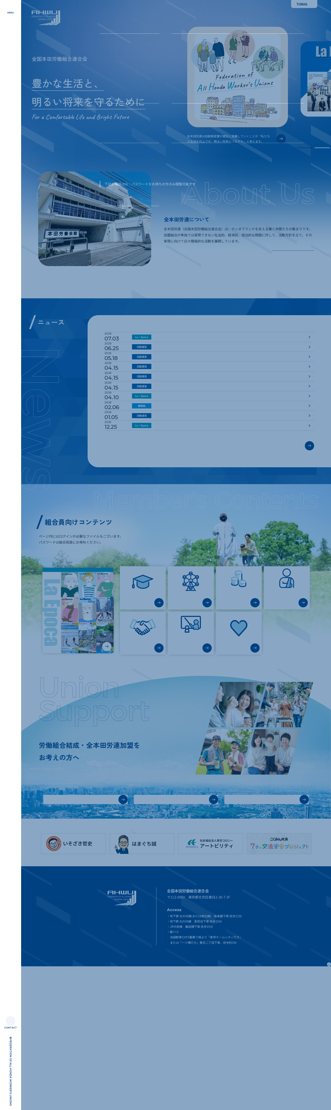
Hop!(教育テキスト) (191, 748)
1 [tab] (304, 147)
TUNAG (301, 4)
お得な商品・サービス (191, 700)
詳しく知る (293, 250)
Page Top (313, 1103)
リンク (112, 1080)
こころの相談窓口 (239, 745)
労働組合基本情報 (64, 936)
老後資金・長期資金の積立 (238, 703)
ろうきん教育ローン (143, 700)
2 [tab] (322, 147)
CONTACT (10, 1027)
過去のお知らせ (289, 571)
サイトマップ (116, 1064)
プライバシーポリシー (122, 1072)
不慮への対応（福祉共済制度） (287, 703)
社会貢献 (142, 745)
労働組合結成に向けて (159, 936)
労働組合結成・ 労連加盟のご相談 (245, 936)
